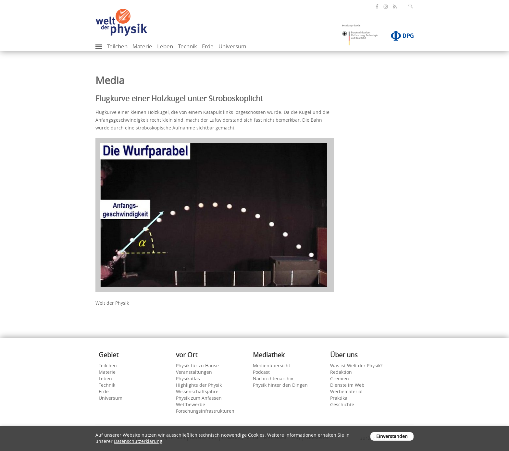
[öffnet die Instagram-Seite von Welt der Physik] (385, 7)
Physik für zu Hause (197, 365)
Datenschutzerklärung (138, 441)
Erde (208, 46)
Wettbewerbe (190, 404)
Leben (165, 46)
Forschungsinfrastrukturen (205, 411)
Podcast (261, 372)
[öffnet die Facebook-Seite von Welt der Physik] (377, 7)
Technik (187, 46)
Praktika (338, 398)
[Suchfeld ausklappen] (412, 6)
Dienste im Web (347, 385)
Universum (232, 46)
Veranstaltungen (194, 372)
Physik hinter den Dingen (280, 385)
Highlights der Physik (199, 385)
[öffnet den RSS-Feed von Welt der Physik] (395, 7)
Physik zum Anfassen (199, 398)
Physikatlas (188, 378)
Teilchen (117, 46)
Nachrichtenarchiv (273, 378)
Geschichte (342, 404)
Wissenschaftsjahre (197, 391)
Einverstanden (392, 436)
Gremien (339, 378)
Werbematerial (346, 391)
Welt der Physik (112, 303)
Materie (142, 46)
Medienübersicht (271, 365)
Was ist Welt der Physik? (356, 365)
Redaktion (341, 372)
